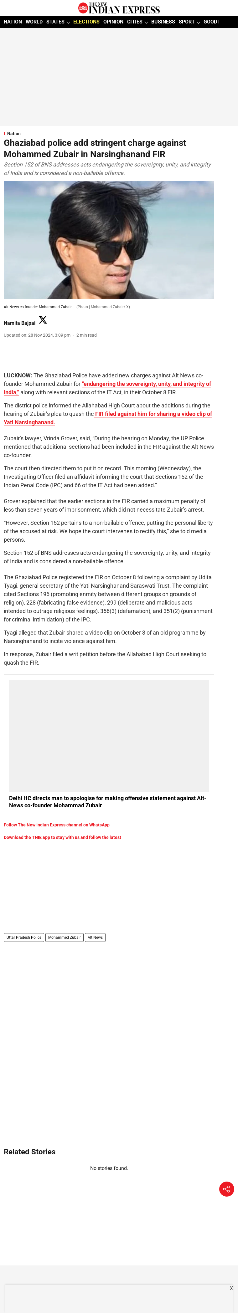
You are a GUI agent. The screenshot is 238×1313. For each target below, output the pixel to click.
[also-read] (109, 744)
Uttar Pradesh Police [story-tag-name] (24, 937)
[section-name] (109, 133)
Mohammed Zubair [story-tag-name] (64, 937)
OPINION (113, 22)
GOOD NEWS (218, 22)
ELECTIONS (86, 22)
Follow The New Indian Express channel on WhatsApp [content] (57, 824)
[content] (94, 414)
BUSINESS (163, 22)
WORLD (34, 22)
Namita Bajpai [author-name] (19, 323)
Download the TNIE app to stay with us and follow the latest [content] (62, 837)
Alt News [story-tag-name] (95, 937)
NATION (13, 22)
